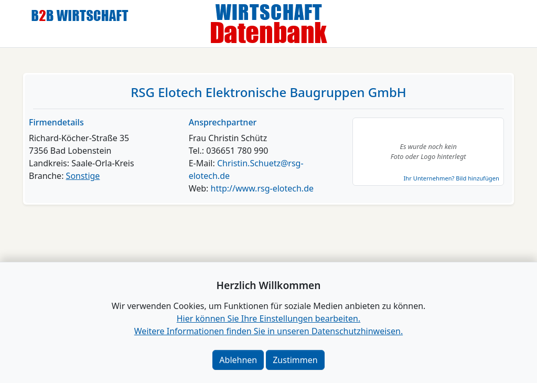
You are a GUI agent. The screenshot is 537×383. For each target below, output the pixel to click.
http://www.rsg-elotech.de (262, 188)
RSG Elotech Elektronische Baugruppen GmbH (268, 92)
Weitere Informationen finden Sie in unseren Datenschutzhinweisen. (268, 331)
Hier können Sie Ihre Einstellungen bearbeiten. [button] (268, 318)
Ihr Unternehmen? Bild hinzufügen (451, 178)
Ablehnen (238, 360)
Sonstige (83, 176)
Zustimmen (295, 360)
